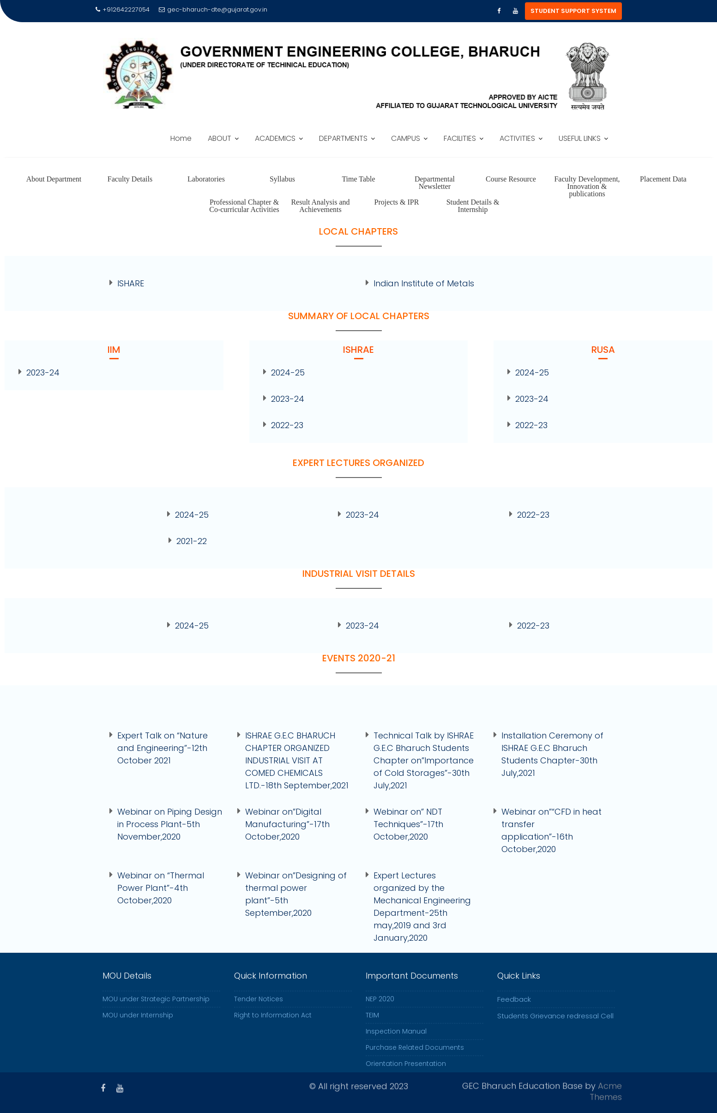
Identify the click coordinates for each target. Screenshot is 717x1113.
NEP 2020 (380, 1008)
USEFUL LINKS (580, 138)
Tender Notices (258, 1008)
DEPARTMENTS (343, 138)
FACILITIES (460, 138)
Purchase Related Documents (415, 1056)
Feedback (514, 1008)
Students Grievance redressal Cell (555, 1025)
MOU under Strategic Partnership (156, 1008)
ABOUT (219, 138)
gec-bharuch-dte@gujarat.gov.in (213, 9)
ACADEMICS (275, 138)
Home (181, 138)
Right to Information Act (273, 1024)
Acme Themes (606, 1089)
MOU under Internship (137, 1024)
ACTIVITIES (517, 138)
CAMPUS (405, 138)
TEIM (372, 1024)
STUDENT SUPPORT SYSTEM (573, 10)
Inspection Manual (396, 1040)
